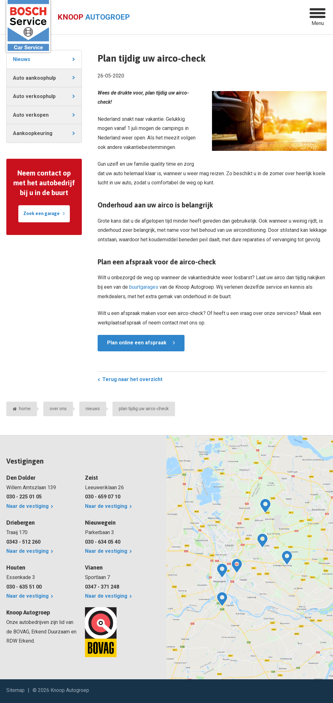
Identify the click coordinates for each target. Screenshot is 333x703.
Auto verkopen (31, 115)
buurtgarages (143, 287)
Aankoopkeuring (32, 133)
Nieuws (21, 59)
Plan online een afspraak (136, 343)
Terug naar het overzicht (132, 379)
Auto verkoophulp (34, 96)
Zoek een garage (41, 213)
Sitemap (15, 690)
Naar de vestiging (27, 506)
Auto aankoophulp (34, 78)
